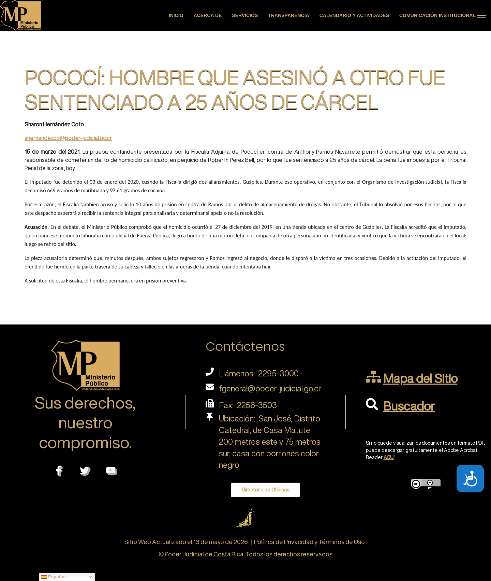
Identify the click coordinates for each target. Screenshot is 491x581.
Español (53, 577)
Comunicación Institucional (437, 15)
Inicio (176, 15)
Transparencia (288, 15)
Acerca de (208, 15)
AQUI (389, 457)
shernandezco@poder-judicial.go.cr (68, 138)
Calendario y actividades (354, 15)
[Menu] (481, 15)
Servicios (245, 15)
